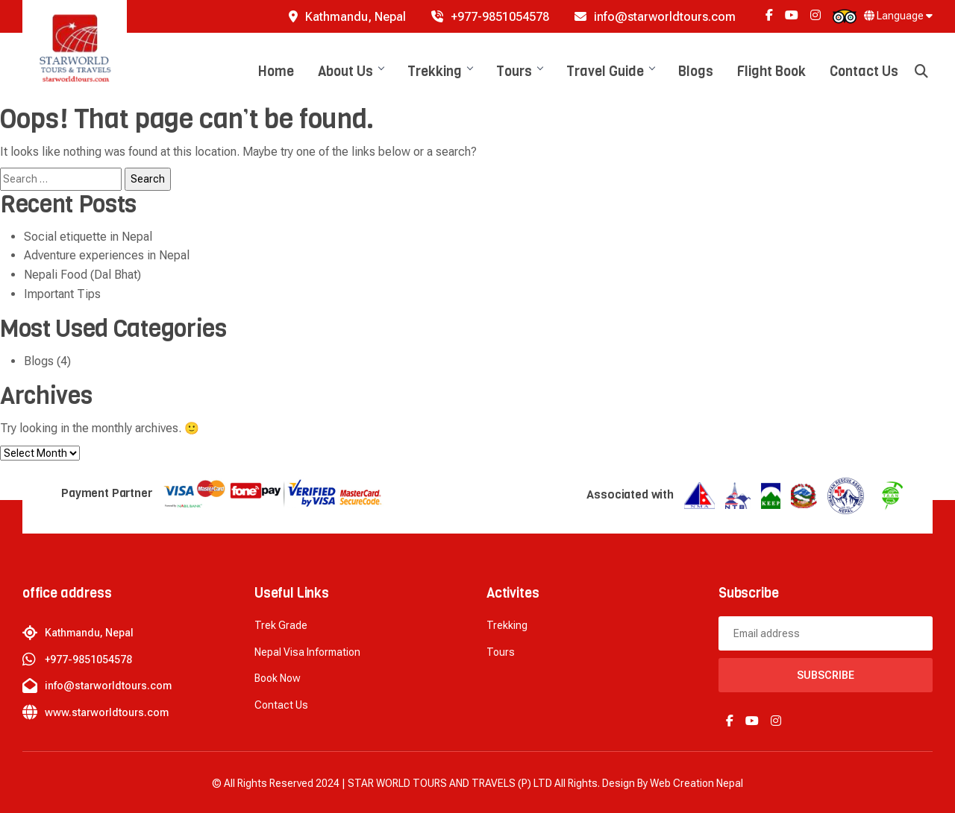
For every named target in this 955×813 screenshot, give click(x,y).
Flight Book (771, 71)
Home (276, 71)
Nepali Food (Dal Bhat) (82, 275)
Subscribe (825, 675)
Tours (519, 71)
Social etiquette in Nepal (88, 237)
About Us (350, 71)
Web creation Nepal (696, 783)
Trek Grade (280, 625)
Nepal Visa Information (307, 652)
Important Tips (62, 294)
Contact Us (864, 71)
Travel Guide (610, 71)
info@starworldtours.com (655, 17)
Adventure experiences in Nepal (107, 255)
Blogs (695, 71)
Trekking (439, 71)
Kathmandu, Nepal (347, 17)
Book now (277, 678)
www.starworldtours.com (107, 712)
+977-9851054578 (490, 17)
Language (898, 16)
